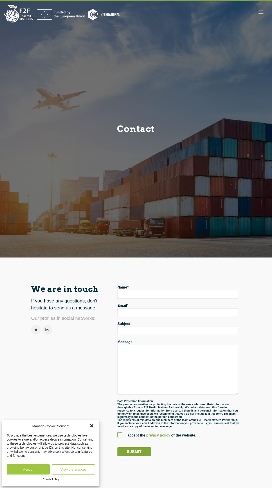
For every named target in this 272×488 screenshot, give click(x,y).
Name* (177, 292)
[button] (92, 426)
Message (177, 367)
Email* (177, 310)
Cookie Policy (51, 479)
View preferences (74, 469)
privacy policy (158, 435)
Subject (177, 328)
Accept (28, 469)
